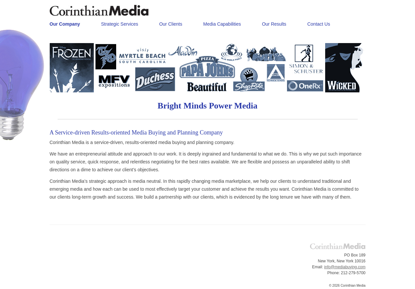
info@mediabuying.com (345, 267)
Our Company (65, 24)
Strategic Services (119, 24)
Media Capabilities (222, 24)
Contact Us (318, 24)
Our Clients (170, 24)
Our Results (274, 24)
